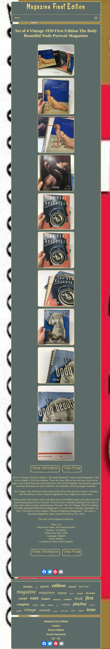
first (89, 598)
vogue (35, 605)
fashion (50, 605)
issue (91, 609)
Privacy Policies (56, 629)
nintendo (45, 610)
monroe (84, 586)
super (81, 610)
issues (45, 599)
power (45, 586)
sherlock (57, 600)
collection (64, 611)
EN (53, 638)
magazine (26, 592)
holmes (92, 605)
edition (59, 585)
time (73, 610)
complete (23, 604)
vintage (30, 609)
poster (55, 611)
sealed (18, 611)
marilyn (27, 586)
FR (58, 638)
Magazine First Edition (56, 621)
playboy (80, 603)
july (57, 605)
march (72, 586)
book (78, 598)
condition (67, 599)
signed (71, 594)
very (36, 587)
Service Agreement (56, 634)
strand (80, 593)
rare (34, 598)
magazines (47, 592)
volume (65, 604)
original (62, 593)
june (43, 605)
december (90, 593)
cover (23, 598)
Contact (56, 625)
